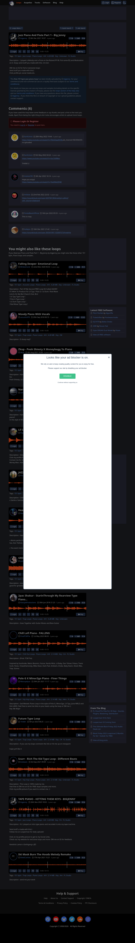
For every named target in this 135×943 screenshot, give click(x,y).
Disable (67, 376)
